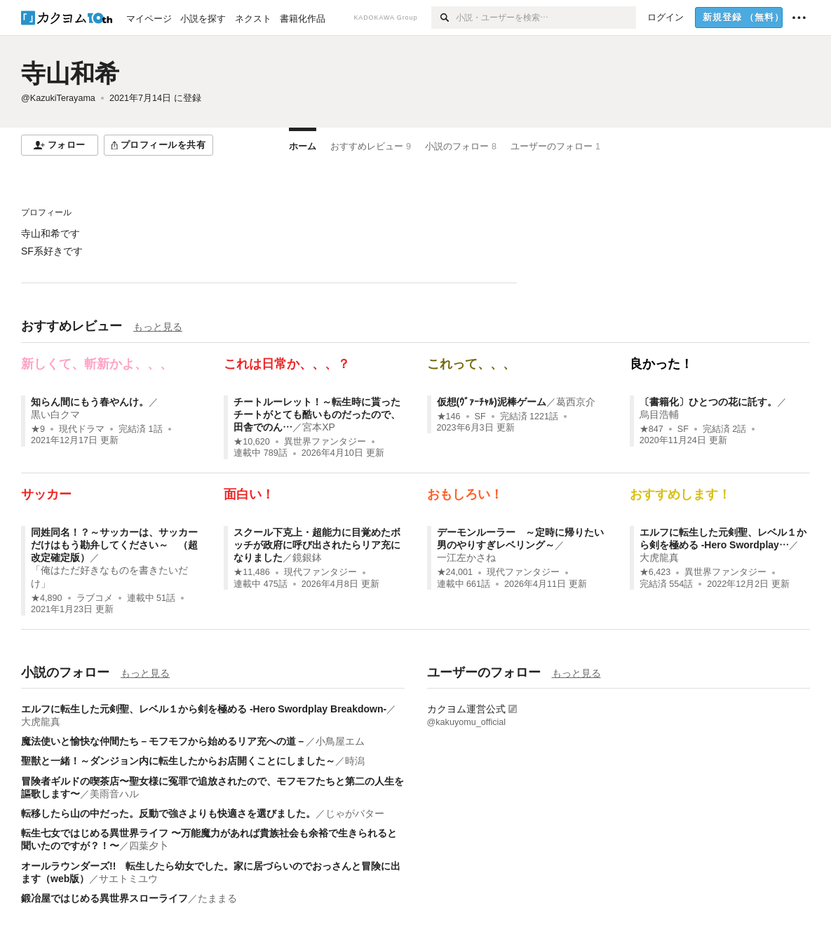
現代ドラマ (81, 429)
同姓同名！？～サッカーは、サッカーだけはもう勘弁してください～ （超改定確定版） (114, 545)
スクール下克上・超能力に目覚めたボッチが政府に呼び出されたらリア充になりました (317, 545)
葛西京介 (575, 401)
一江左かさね (466, 557)
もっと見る (157, 326)
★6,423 (655, 572)
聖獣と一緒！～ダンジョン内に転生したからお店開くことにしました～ (178, 760)
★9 (38, 429)
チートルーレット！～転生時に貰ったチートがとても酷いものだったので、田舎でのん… (317, 414)
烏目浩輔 (659, 414)
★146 (449, 416)
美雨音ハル (114, 793)
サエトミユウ (128, 878)
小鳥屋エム (340, 741)
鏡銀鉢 (307, 557)
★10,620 (252, 442)
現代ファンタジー (320, 572)
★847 (651, 429)
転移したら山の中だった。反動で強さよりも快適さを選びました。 (168, 813)
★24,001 (455, 572)
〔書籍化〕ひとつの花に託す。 (708, 401)
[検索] (443, 17)
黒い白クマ (55, 414)
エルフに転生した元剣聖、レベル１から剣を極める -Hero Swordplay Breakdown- (203, 709)
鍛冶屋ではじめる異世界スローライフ (104, 898)
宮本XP (318, 427)
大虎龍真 (659, 557)
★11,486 (252, 572)
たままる (217, 898)
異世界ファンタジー (325, 442)
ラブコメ (94, 598)
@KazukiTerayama (58, 98)
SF (480, 416)
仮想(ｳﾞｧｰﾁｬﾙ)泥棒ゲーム (491, 401)
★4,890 (46, 598)
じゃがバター (354, 813)
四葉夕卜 (148, 845)
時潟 (355, 760)
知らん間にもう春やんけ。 (90, 401)
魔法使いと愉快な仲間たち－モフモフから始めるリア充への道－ (163, 741)
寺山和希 (70, 73)
